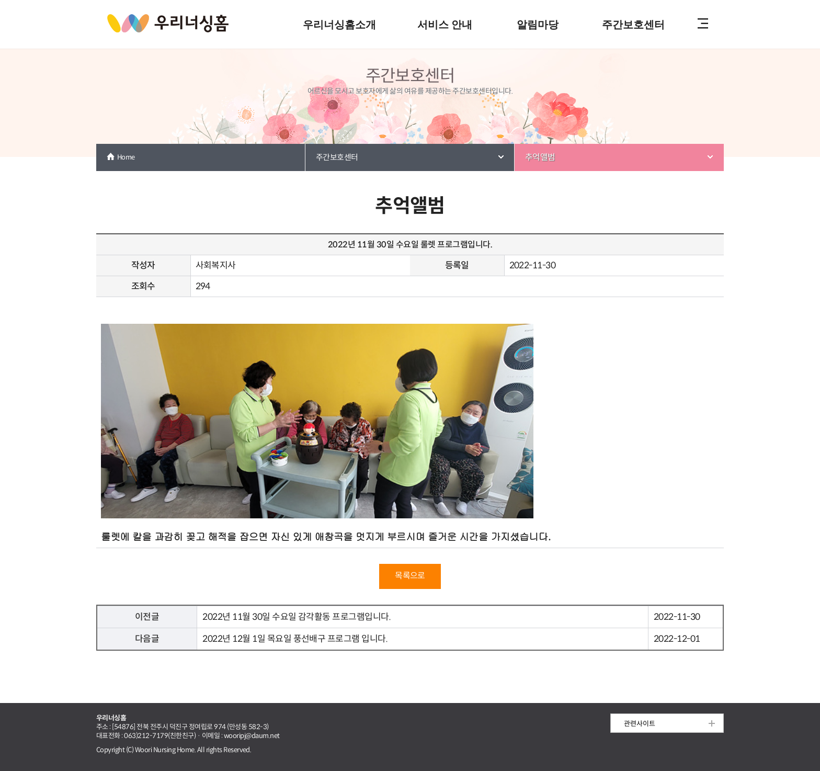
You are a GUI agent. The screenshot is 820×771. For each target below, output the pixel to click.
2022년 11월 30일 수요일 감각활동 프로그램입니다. (296, 616)
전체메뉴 (703, 24)
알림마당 (538, 24)
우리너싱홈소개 (339, 24)
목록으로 (410, 575)
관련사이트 (639, 723)
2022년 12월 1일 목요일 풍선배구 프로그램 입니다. (295, 638)
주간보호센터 (633, 24)
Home (126, 157)
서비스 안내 (444, 24)
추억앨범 (540, 157)
